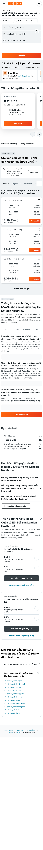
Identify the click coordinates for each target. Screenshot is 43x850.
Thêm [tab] (37, 329)
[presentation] (35, 15)
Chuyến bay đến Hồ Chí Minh (14, 684)
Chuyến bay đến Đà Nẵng (13, 687)
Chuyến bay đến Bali (11, 710)
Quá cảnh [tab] (26, 329)
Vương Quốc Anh (31, 730)
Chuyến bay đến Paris (12, 713)
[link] (34, 221)
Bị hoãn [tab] (16, 329)
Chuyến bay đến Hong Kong (14, 697)
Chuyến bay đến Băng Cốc (13, 681)
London (18, 732)
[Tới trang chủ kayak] (15, 3)
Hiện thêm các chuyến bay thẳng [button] (21, 585)
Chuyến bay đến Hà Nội (12, 690)
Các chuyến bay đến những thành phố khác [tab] (20, 664)
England (10, 732)
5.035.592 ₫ (7, 13)
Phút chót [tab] (28, 184)
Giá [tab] (6, 329)
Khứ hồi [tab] (6, 184)
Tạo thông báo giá (23, 76)
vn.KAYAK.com (8, 730)
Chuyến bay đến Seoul (12, 700)
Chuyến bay (19, 730)
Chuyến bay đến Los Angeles (14, 707)
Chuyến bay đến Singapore (14, 694)
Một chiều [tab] (16, 184)
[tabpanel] (21, 240)
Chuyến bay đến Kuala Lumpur (15, 703)
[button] (3, 3)
